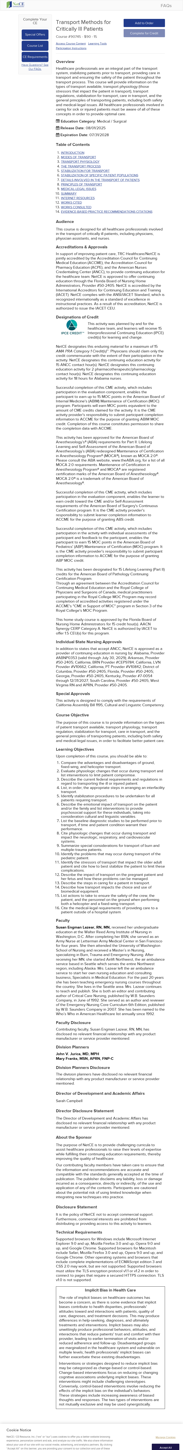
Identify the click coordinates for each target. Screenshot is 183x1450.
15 (95, 37)
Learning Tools (97, 43)
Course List (35, 46)
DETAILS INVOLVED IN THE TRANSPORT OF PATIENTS (100, 180)
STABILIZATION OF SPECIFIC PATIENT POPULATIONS (99, 175)
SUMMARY (69, 194)
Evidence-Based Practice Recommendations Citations (106, 212)
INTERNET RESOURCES (78, 198)
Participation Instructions (71, 48)
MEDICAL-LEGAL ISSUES (78, 189)
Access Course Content (71, 43)
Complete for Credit (144, 33)
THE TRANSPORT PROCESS (81, 166)
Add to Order (144, 23)
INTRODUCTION (72, 153)
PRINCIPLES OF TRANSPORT (81, 184)
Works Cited (71, 203)
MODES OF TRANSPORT (78, 157)
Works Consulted (76, 207)
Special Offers (35, 35)
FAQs (166, 6)
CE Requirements (35, 57)
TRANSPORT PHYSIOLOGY (80, 162)
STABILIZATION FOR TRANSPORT (85, 171)
